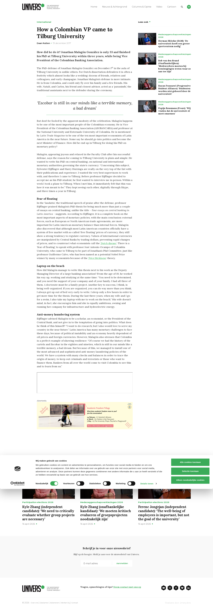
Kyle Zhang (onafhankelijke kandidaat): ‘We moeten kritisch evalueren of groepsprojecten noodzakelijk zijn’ (105, 512)
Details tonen (146, 602)
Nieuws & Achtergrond (110, 6)
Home (90, 6)
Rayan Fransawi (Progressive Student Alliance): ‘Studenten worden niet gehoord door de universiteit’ (174, 89)
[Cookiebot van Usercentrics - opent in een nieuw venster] (17, 603)
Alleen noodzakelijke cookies (190, 599)
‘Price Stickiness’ (98, 258)
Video (155, 6)
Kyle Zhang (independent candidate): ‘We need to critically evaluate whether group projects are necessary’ (48, 512)
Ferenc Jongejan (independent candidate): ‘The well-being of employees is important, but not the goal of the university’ (163, 512)
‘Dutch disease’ (109, 243)
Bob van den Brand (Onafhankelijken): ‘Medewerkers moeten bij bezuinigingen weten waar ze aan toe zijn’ (174, 66)
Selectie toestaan (190, 590)
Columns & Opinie (138, 6)
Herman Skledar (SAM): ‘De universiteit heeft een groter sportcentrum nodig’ (174, 43)
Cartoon (167, 6)
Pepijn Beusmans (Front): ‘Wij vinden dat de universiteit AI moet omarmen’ (174, 111)
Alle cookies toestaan (190, 581)
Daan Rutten (43, 43)
